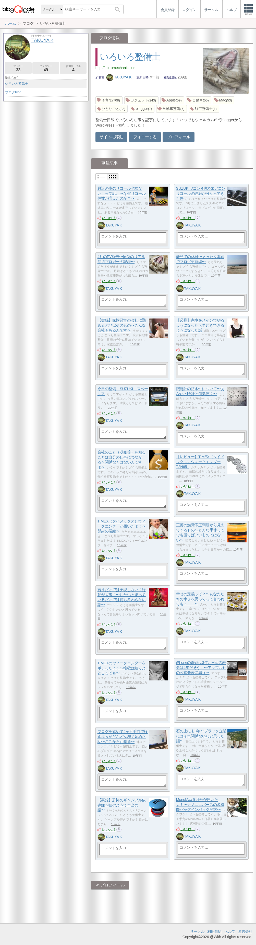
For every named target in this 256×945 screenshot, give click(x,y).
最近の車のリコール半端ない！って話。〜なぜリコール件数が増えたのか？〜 (121, 193)
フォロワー (45, 68)
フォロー (18, 68)
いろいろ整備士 (130, 57)
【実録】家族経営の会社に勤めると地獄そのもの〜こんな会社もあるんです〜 (121, 325)
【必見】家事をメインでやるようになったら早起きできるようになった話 (200, 325)
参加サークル (73, 68)
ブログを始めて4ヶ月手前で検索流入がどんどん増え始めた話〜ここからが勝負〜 (122, 737)
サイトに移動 (111, 137)
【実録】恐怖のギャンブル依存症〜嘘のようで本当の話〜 (121, 805)
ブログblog (13, 92)
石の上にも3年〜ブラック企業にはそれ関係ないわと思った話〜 (201, 736)
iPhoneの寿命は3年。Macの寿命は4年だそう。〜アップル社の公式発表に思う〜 (201, 668)
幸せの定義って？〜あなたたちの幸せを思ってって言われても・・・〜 (200, 599)
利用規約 (214, 931)
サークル (197, 931)
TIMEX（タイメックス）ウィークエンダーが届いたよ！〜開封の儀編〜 (121, 526)
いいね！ (109, 218)
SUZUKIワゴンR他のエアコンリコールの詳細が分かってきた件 (200, 193)
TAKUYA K (119, 77)
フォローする (145, 137)
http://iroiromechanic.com (116, 68)
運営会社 (245, 931)
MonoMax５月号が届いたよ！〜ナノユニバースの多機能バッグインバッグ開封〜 (200, 805)
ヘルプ (229, 931)
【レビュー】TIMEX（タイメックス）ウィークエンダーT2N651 (200, 462)
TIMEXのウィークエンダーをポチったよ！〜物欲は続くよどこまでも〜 (121, 668)
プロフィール (178, 137)
